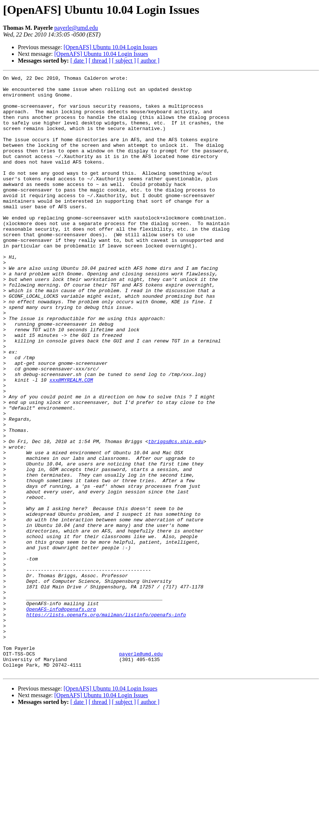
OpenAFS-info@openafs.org (61, 716)
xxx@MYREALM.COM (71, 441)
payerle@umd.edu (76, 28)
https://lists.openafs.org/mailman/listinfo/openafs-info (106, 723)
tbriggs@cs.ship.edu (175, 515)
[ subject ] (124, 60)
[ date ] (78, 60)
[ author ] (148, 60)
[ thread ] (100, 60)
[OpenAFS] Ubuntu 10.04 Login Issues (110, 47)
